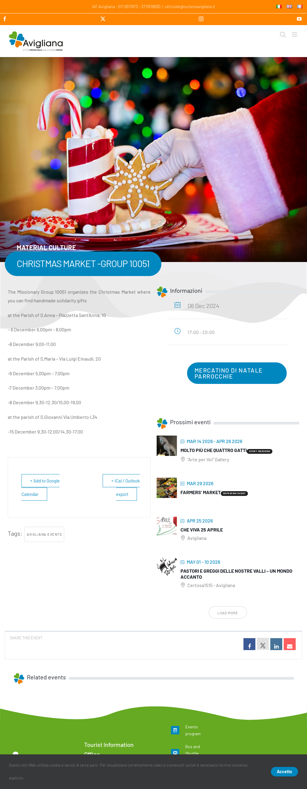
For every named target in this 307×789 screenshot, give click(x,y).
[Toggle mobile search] (283, 34)
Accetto (284, 771)
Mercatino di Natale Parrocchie (229, 373)
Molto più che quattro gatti (214, 450)
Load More (227, 613)
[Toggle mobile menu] (295, 34)
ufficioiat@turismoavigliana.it (190, 6)
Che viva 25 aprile (202, 529)
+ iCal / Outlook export (125, 487)
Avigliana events (44, 534)
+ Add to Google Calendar (40, 487)
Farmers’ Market (201, 492)
